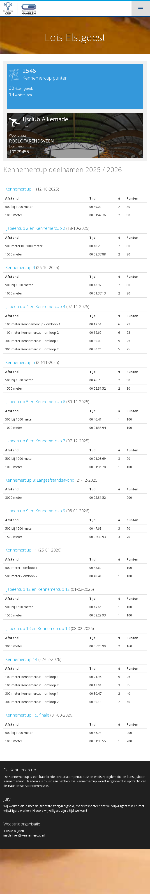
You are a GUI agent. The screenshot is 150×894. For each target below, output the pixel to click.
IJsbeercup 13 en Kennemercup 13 (37, 628)
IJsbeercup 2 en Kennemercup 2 (35, 228)
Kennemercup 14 (21, 659)
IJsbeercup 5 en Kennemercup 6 (35, 401)
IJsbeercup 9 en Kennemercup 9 (35, 510)
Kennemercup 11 (21, 550)
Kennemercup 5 (20, 362)
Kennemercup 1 (20, 189)
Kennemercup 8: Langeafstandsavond (39, 480)
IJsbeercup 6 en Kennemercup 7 (35, 441)
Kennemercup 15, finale (27, 715)
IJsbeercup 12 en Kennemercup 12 (37, 589)
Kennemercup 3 (20, 267)
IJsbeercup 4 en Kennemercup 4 (35, 306)
